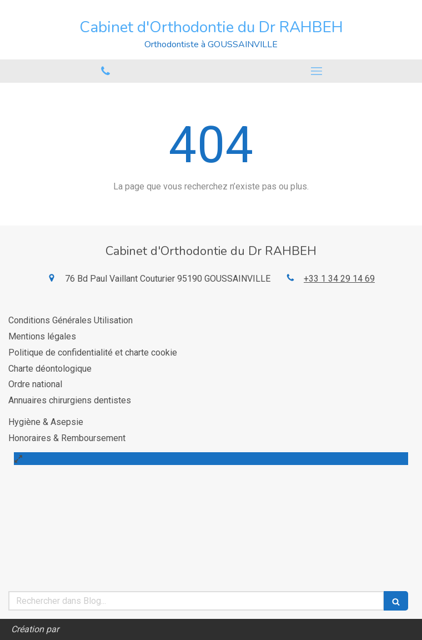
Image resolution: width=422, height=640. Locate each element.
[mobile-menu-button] (316, 71)
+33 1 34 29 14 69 (339, 278)
